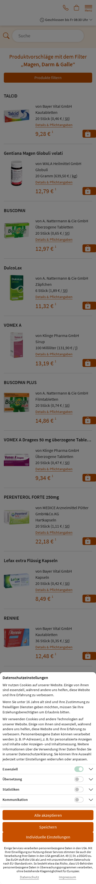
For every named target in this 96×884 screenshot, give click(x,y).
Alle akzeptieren (48, 815)
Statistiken (11, 789)
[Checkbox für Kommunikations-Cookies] (79, 800)
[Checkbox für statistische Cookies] (79, 789)
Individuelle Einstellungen (48, 836)
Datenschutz (29, 877)
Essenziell (10, 769)
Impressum (67, 877)
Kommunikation (15, 799)
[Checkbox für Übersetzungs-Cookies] (79, 779)
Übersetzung (12, 779)
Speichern (48, 827)
